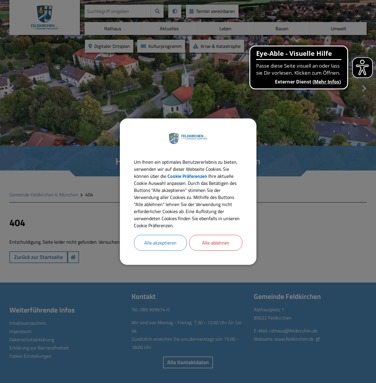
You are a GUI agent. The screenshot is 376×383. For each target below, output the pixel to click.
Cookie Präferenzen (187, 176)
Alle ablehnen (215, 242)
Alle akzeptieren (160, 242)
